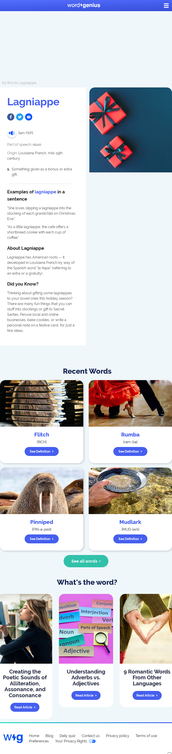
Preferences (39, 741)
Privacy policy (117, 736)
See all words (86, 561)
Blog (49, 736)
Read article (25, 707)
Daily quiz (67, 736)
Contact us (91, 736)
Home (34, 736)
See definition (42, 451)
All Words (10, 83)
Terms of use (146, 736)
